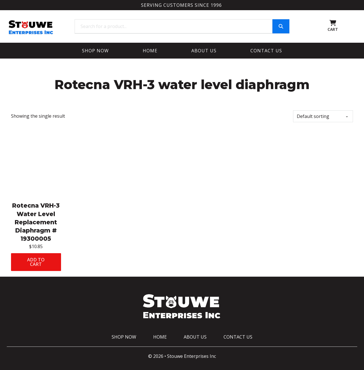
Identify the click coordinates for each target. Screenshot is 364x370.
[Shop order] (323, 116)
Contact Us (266, 51)
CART (333, 29)
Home (150, 51)
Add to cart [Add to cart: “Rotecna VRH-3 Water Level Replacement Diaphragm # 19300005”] (36, 262)
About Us (203, 51)
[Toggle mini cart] (333, 23)
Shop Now (95, 51)
